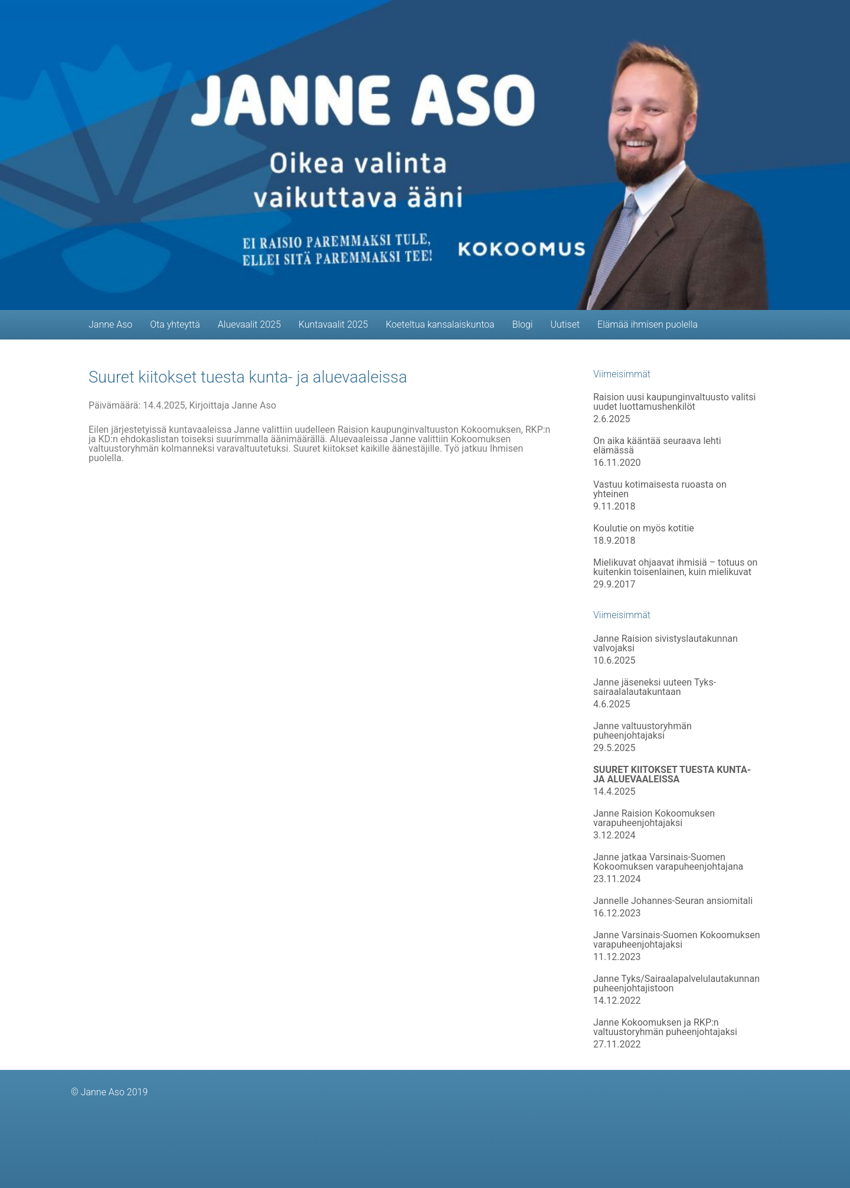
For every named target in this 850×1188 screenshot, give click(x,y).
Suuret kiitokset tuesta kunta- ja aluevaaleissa (248, 377)
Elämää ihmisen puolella (647, 324)
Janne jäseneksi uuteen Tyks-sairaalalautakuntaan (654, 687)
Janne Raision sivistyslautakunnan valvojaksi (665, 643)
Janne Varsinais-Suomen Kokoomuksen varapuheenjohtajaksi (676, 940)
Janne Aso (110, 324)
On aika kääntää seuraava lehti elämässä (657, 445)
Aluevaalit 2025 (249, 324)
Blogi (522, 324)
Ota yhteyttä (175, 324)
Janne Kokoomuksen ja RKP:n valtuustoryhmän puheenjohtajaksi (665, 1027)
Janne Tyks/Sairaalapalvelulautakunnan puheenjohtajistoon (676, 983)
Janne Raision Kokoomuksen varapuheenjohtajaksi (654, 818)
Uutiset (565, 324)
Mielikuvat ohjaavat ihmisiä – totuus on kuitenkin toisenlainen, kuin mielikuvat (675, 567)
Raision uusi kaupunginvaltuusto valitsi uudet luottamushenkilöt (674, 402)
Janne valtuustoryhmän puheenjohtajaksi (642, 731)
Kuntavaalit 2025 (333, 324)
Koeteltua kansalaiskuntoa (439, 324)
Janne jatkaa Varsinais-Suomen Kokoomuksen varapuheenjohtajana (668, 862)
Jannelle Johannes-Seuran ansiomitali (673, 901)
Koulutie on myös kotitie (643, 528)
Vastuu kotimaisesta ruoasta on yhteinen (660, 489)
